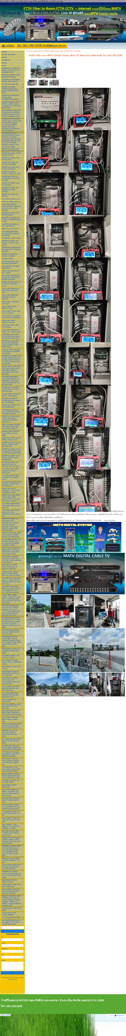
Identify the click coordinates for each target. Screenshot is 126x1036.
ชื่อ (2, 955)
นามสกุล (3, 961)
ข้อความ (3, 978)
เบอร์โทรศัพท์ (4, 967)
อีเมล (2, 972)
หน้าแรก (28, 69)
